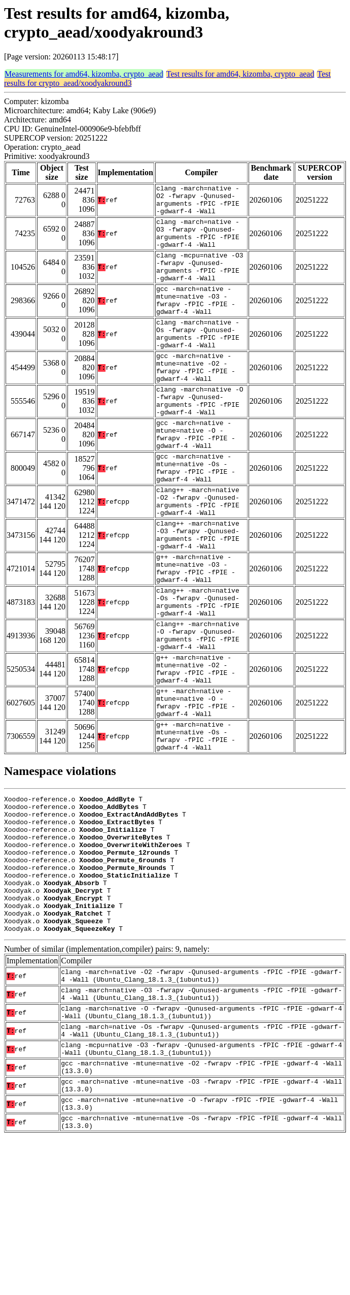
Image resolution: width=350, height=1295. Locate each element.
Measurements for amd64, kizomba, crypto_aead (84, 74)
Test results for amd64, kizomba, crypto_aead (240, 74)
